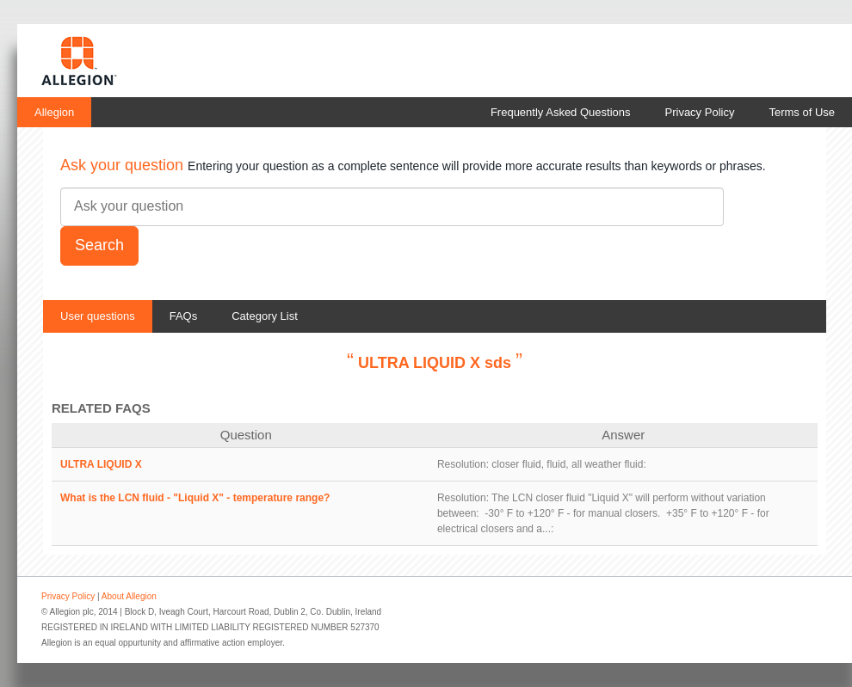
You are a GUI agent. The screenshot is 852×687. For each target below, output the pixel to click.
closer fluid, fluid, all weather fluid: (568, 464)
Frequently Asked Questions (561, 112)
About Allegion (129, 596)
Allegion (54, 112)
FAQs (184, 316)
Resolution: (463, 464)
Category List (265, 316)
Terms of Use (802, 112)
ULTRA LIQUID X (101, 464)
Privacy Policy (700, 112)
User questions (97, 316)
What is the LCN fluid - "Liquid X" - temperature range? (195, 498)
